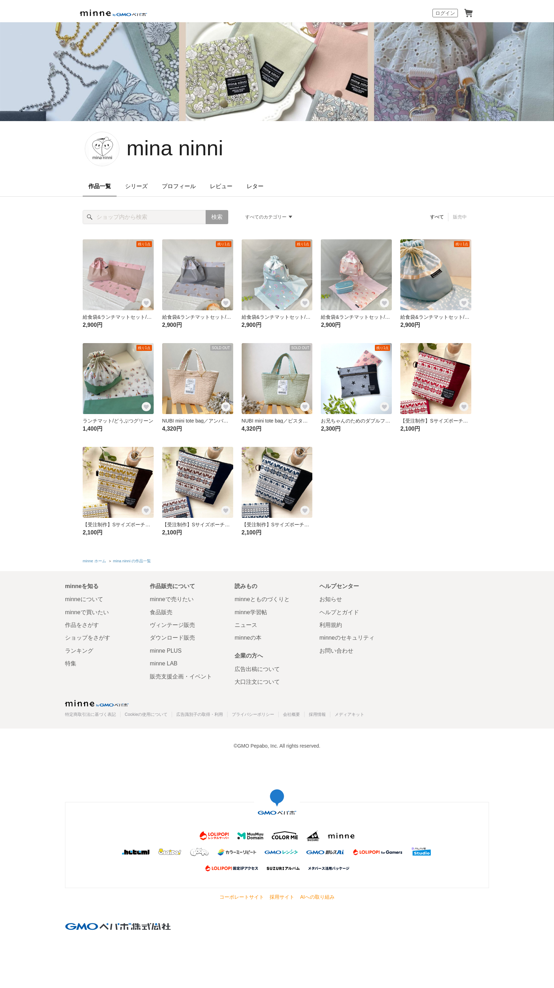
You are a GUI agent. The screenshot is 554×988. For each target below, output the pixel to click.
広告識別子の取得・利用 (199, 714)
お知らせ (330, 599)
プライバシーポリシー (253, 714)
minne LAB (163, 663)
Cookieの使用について (146, 714)
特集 (70, 663)
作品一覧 (99, 186)
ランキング (79, 651)
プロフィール (179, 186)
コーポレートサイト (241, 897)
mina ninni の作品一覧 (132, 561)
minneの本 (248, 638)
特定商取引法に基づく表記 (90, 714)
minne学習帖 (251, 612)
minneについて (84, 599)
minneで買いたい (87, 612)
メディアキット (349, 714)
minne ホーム (94, 561)
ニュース (246, 625)
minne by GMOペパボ (113, 13)
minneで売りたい (172, 599)
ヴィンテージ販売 (172, 625)
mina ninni (174, 148)
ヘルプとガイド (339, 612)
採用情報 (317, 714)
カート (468, 13)
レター (255, 186)
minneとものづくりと (262, 599)
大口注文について (257, 682)
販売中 (460, 217)
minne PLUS (166, 651)
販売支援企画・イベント (181, 676)
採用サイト (282, 897)
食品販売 (161, 612)
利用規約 (330, 625)
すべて (437, 217)
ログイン (445, 13)
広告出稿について (257, 669)
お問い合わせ (336, 651)
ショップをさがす (87, 638)
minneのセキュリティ (347, 638)
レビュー (221, 186)
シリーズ (136, 186)
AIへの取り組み (317, 897)
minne (97, 703)
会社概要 (291, 714)
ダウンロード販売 (172, 638)
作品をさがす (82, 625)
